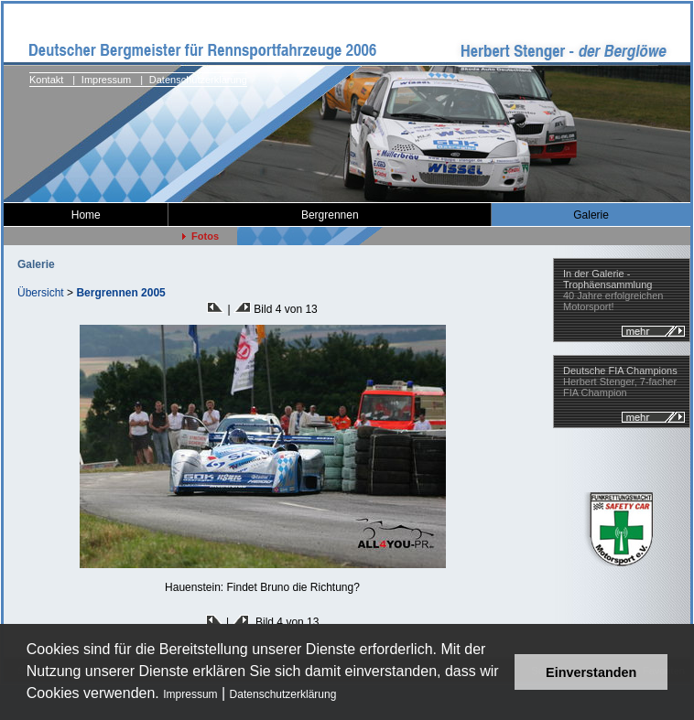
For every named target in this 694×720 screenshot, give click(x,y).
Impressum (190, 694)
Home (86, 215)
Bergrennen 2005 (120, 292)
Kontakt (46, 79)
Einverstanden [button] (591, 672)
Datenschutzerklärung (283, 694)
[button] (343, 695)
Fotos (200, 236)
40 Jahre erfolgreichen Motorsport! (613, 290)
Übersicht (40, 292)
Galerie (591, 215)
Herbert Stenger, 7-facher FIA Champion (620, 381)
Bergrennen (330, 215)
